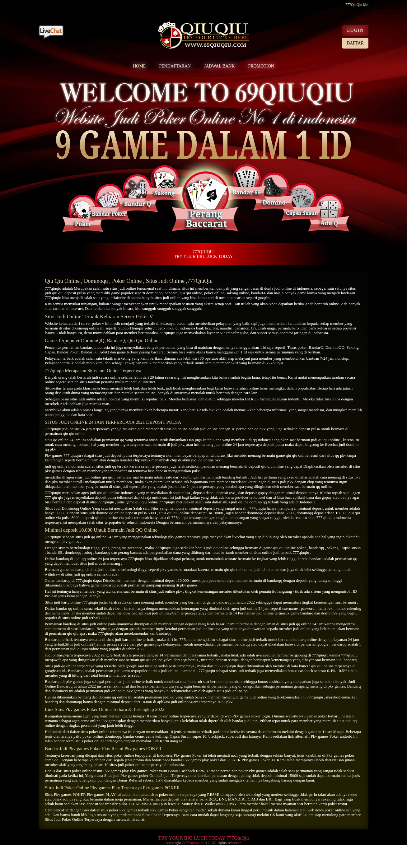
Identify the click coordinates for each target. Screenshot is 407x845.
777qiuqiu (53, 288)
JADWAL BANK (219, 66)
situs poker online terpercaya (104, 731)
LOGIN (355, 30)
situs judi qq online (90, 537)
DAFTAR (355, 43)
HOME (139, 66)
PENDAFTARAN (175, 66)
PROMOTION (261, 66)
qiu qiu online (191, 293)
